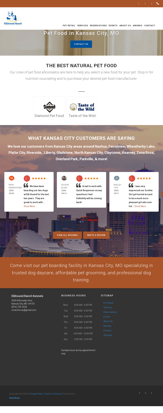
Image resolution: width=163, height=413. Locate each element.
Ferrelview (117, 146)
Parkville (86, 159)
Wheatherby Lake (140, 146)
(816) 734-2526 (19, 308)
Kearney (128, 153)
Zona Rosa (145, 153)
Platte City (17, 153)
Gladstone (65, 153)
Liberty (49, 153)
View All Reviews (67, 235)
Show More (29, 206)
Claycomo (112, 153)
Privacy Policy (36, 395)
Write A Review (96, 235)
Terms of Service (53, 395)
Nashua (101, 146)
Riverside (34, 153)
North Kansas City (88, 153)
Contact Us (81, 44)
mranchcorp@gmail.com (23, 311)
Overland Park (67, 159)
